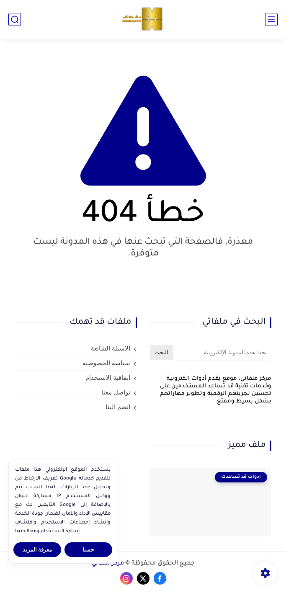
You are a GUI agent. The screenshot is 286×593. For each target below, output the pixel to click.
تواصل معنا (115, 392)
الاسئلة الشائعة (110, 348)
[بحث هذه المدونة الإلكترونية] (223, 353)
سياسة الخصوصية (106, 363)
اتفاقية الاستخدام (107, 377)
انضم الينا (118, 407)
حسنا (88, 550)
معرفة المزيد (37, 550)
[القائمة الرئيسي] (271, 19)
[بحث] (14, 19)
